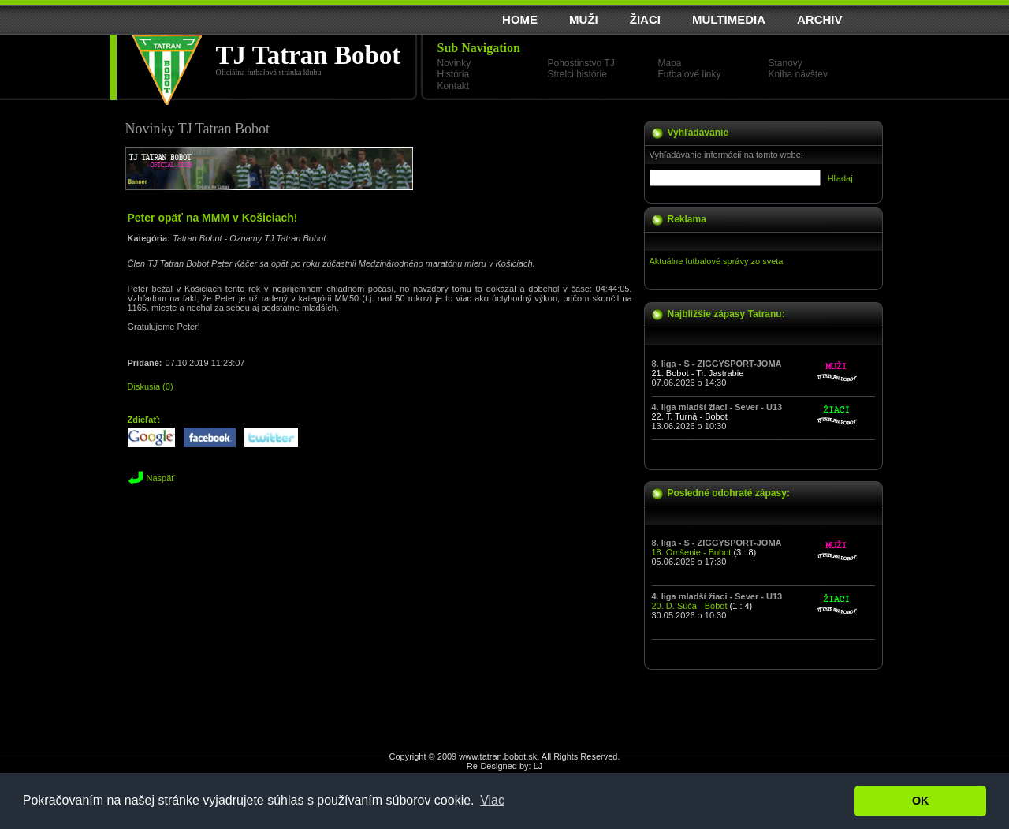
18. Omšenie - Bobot (692, 552)
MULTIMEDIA (728, 19)
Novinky (454, 63)
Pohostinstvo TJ (581, 63)
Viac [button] (492, 800)
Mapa (670, 63)
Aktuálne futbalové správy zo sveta (717, 261)
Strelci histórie (577, 74)
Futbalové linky (689, 74)
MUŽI (583, 19)
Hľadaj (840, 178)
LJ (538, 766)
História (453, 74)
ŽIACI (645, 19)
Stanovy (785, 63)
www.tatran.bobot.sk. (499, 756)
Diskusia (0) (150, 386)
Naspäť (161, 478)
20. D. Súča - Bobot (690, 606)
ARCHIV (820, 19)
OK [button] (920, 800)
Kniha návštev (798, 74)
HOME (520, 19)
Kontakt (453, 85)
